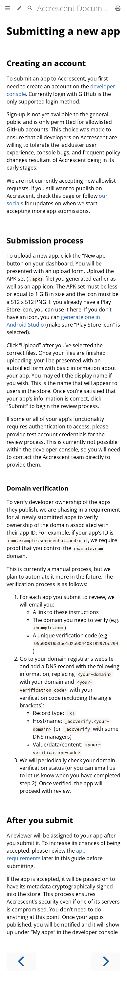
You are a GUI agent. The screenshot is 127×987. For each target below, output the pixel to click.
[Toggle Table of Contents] (7, 8)
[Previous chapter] (21, 962)
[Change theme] (18, 8)
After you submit (40, 820)
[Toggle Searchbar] (29, 8)
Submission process (45, 240)
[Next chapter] (105, 962)
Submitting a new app (63, 31)
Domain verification (37, 488)
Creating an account (46, 62)
